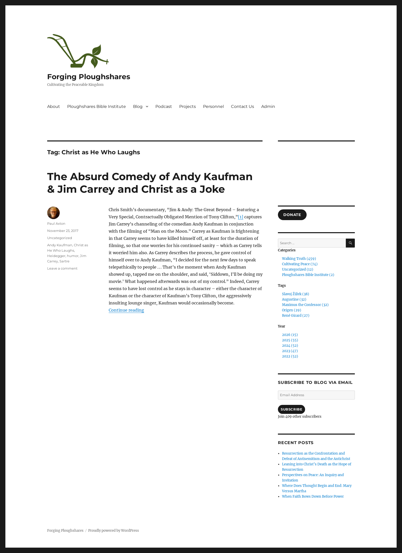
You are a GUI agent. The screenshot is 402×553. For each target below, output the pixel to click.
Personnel (213, 106)
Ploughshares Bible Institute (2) (308, 275)
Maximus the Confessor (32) (305, 305)
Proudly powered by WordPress (113, 530)
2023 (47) (290, 351)
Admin (268, 106)
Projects (187, 106)
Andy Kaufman (59, 245)
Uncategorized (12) (297, 269)
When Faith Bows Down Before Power (313, 496)
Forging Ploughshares (88, 76)
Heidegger (56, 256)
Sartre (64, 261)
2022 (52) (290, 356)
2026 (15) (290, 335)
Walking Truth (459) (299, 259)
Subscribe (291, 409)
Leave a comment (62, 268)
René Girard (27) (295, 315)
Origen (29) (291, 310)
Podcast (163, 106)
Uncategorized (59, 238)
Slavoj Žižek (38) (295, 294)
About (53, 106)
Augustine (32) (294, 299)
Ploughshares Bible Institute (96, 106)
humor (72, 256)
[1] (240, 216)
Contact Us (242, 106)
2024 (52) (290, 345)
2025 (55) (290, 340)
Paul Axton (56, 223)
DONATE (292, 214)
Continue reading (126, 310)
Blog (138, 106)
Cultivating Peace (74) (300, 264)
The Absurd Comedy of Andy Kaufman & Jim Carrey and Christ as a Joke (150, 182)
